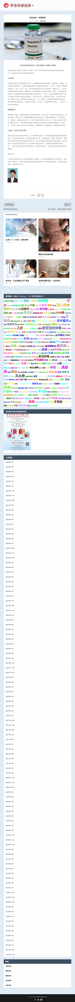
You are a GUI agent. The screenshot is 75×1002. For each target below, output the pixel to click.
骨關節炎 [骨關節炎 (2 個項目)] (59, 376)
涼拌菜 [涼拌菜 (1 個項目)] (29, 380)
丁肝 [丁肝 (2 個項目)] (14, 349)
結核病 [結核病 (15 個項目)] (43, 300)
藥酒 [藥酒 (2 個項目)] (58, 317)
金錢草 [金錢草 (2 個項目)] (6, 301)
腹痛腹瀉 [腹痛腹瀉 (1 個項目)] (36, 313)
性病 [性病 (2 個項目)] (16, 391)
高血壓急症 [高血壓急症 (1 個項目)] (56, 380)
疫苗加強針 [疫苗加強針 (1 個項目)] (65, 342)
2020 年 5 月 (9, 811)
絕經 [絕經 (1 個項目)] (38, 353)
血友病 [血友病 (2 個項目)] (54, 363)
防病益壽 (8, 980)
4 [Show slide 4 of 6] (18, 451)
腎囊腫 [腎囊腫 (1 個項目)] (48, 364)
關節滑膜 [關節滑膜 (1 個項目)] (53, 332)
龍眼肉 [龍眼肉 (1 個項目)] (12, 357)
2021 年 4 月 (9, 759)
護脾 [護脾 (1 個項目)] (25, 321)
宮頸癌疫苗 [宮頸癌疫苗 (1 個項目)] (19, 357)
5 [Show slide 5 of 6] (20, 451)
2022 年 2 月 (9, 711)
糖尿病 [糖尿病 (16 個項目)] (61, 345)
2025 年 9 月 (9, 505)
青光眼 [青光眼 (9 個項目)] (42, 391)
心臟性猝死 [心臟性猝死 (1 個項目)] (64, 384)
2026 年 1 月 (9, 486)
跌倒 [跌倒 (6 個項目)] (44, 349)
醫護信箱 (8, 976)
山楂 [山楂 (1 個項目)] (36, 305)
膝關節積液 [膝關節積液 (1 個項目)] (67, 402)
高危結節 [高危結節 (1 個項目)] (35, 380)
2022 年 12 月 (10, 663)
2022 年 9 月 (9, 677)
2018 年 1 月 (9, 945)
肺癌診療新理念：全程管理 (49, 280)
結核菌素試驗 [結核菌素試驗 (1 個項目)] (8, 395)
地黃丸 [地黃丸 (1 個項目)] (51, 335)
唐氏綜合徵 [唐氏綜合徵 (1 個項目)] (48, 339)
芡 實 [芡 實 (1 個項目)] (5, 317)
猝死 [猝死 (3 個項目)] (34, 353)
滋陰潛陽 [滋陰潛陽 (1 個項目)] (21, 388)
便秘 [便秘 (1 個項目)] (47, 372)
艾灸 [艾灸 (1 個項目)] (47, 332)
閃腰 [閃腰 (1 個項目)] (21, 380)
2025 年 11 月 (10, 495)
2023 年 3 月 (9, 648)
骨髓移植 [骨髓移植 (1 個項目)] (68, 313)
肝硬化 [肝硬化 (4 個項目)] (61, 335)
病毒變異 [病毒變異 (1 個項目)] (42, 335)
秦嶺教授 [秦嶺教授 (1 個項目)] (31, 360)
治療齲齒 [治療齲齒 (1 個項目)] (18, 364)
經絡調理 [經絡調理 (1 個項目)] (20, 339)
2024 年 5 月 (9, 582)
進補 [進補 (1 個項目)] (19, 372)
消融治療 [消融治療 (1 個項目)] (42, 372)
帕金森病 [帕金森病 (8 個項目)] (24, 391)
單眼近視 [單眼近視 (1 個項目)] (9, 350)
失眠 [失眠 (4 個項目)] (39, 331)
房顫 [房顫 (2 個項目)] (44, 363)
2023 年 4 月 (9, 644)
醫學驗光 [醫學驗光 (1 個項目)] (12, 380)
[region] (17, 433)
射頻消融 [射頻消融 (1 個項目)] (20, 313)
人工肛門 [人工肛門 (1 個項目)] (36, 309)
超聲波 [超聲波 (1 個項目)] (29, 353)
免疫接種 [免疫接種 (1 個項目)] (14, 388)
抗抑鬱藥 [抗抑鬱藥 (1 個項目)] (31, 372)
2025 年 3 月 (9, 534)
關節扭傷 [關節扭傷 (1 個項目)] (65, 350)
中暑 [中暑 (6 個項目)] (15, 353)
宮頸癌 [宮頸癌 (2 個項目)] (57, 383)
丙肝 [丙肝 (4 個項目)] (67, 352)
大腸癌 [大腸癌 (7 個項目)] (43, 305)
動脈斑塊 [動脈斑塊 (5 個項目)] (12, 324)
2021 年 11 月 (10, 725)
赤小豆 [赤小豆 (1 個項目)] (10, 317)
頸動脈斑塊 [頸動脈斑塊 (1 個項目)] (15, 360)
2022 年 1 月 (9, 715)
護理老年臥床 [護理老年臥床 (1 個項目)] (15, 321)
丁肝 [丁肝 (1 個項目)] (38, 346)
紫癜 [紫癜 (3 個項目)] (16, 405)
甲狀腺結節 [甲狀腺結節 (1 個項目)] (47, 324)
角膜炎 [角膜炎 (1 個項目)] (42, 346)
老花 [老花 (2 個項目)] (44, 317)
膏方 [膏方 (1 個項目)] (26, 395)
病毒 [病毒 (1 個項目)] (24, 317)
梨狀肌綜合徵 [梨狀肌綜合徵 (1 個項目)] (21, 350)
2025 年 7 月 (9, 515)
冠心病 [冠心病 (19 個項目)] (61, 305)
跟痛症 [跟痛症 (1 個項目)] (9, 305)
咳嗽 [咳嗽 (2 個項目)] (64, 328)
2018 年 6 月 (9, 921)
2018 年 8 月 (9, 912)
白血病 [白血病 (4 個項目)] (53, 394)
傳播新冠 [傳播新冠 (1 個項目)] (9, 335)
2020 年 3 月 (9, 821)
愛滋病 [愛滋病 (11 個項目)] (28, 312)
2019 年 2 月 (9, 883)
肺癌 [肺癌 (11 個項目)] (32, 402)
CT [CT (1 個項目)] (13, 392)
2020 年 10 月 (10, 787)
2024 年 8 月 (9, 567)
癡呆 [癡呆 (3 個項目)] (62, 379)
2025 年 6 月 (9, 519)
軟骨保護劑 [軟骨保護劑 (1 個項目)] (34, 406)
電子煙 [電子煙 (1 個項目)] (27, 305)
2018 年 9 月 (9, 907)
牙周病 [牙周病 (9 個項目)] (58, 402)
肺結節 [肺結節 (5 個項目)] (22, 405)
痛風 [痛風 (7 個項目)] (49, 305)
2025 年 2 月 (9, 539)
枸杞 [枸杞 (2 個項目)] (36, 363)
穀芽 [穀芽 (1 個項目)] (44, 368)
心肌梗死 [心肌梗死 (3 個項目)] (33, 300)
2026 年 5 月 (9, 467)
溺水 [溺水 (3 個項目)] (33, 320)
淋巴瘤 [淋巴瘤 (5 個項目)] (47, 312)
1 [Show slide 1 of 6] (14, 451)
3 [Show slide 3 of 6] (17, 451)
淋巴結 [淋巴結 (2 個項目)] (36, 398)
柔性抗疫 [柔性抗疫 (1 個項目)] (13, 328)
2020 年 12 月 (10, 778)
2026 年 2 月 (9, 481)
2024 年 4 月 (9, 586)
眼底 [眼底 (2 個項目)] (22, 398)
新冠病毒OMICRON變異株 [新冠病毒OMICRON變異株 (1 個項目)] (57, 301)
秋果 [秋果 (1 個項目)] (16, 384)
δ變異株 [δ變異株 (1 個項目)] (8, 398)
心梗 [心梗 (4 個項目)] (59, 363)
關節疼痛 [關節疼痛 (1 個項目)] (32, 335)
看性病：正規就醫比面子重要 (17, 280)
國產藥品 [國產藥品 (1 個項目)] (65, 364)
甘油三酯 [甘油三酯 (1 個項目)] (35, 357)
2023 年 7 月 (9, 629)
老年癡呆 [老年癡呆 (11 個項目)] (63, 320)
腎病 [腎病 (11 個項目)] (14, 372)
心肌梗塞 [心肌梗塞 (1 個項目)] (46, 388)
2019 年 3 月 (9, 878)
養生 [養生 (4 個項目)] (6, 363)
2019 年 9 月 (9, 849)
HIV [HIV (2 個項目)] (14, 317)
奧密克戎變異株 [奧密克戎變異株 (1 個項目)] (18, 395)
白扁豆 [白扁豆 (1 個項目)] (47, 398)
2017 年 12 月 (10, 950)
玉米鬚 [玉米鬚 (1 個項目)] (49, 317)
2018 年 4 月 (9, 931)
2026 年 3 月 (9, 476)
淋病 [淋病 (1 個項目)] (9, 372)
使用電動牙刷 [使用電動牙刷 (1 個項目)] (61, 388)
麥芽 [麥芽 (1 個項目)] (40, 368)
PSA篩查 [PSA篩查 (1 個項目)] (61, 360)
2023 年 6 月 (9, 634)
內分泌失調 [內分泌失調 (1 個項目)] (30, 317)
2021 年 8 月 (9, 739)
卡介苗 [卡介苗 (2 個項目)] (20, 301)
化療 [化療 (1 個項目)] (5, 360)
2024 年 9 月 (9, 562)
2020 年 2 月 (9, 825)
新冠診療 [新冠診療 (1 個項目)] (10, 406)
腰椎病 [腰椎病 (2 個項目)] (60, 395)
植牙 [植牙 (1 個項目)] (36, 324)
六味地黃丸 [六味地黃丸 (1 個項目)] (41, 376)
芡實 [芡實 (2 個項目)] (28, 363)
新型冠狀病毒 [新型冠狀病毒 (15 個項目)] (52, 328)
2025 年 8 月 (9, 510)
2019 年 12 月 (10, 835)
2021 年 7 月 (9, 744)
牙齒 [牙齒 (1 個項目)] (27, 406)
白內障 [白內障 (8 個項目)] (60, 312)
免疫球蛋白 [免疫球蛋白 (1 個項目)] (29, 376)
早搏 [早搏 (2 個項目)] (29, 321)
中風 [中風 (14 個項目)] (11, 383)
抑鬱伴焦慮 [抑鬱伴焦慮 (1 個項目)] (33, 339)
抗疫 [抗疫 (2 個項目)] (35, 342)
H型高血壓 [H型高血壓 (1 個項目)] (22, 353)
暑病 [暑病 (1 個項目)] (40, 364)
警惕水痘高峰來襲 (45, 254)
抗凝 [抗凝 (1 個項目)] (11, 368)
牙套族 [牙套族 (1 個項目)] (63, 317)
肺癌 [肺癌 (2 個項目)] (46, 360)
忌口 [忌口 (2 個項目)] (27, 335)
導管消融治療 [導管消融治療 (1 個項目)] (62, 398)
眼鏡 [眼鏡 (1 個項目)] (41, 313)
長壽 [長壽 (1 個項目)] (52, 350)
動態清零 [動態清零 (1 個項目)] (18, 402)
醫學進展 (8, 971)
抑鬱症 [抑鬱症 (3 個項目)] (54, 324)
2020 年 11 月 (10, 782)
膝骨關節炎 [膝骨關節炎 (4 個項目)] (50, 346)
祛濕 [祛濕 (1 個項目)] (10, 313)
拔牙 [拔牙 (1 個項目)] (47, 335)
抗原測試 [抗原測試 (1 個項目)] (41, 339)
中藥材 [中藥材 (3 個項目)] (53, 320)
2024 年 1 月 (9, 601)
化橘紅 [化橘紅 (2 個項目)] (22, 335)
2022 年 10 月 (10, 672)
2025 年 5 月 (9, 524)
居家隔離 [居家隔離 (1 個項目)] (15, 335)
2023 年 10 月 (10, 615)
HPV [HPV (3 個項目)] (36, 372)
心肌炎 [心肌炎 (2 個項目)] (30, 388)
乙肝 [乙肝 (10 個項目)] (20, 328)
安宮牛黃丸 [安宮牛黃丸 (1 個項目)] (34, 392)
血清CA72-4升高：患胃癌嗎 (17, 240)
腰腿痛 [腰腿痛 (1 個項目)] (51, 384)
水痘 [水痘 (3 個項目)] (51, 402)
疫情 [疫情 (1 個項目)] (27, 332)
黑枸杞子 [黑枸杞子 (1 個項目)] (45, 384)
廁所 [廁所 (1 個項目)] (34, 346)
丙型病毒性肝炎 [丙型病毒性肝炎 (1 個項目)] (64, 392)
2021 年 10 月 (10, 730)
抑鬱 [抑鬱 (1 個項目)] (68, 324)
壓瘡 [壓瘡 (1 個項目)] (21, 321)
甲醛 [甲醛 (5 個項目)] (32, 305)
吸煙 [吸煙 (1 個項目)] (54, 305)
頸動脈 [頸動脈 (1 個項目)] (53, 313)
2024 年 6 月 (9, 577)
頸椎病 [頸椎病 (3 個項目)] (35, 383)
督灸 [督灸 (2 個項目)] (15, 301)
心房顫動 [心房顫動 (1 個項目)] (7, 357)
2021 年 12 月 (10, 720)
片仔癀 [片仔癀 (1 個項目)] (21, 360)
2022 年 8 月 (9, 682)
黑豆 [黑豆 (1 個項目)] (27, 368)
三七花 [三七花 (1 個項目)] (14, 313)
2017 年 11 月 (10, 955)
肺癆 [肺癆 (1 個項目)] (5, 406)
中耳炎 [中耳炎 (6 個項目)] (54, 398)
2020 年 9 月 (9, 792)
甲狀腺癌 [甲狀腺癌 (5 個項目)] (39, 359)
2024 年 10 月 (10, 558)
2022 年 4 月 (9, 701)
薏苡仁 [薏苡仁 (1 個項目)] (19, 368)
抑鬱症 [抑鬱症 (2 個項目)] (68, 335)
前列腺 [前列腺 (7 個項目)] (44, 309)
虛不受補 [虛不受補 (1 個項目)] (20, 324)
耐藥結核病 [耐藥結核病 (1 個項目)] (45, 342)
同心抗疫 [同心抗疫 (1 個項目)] (29, 342)
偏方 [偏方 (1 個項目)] (24, 368)
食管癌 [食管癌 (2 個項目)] (46, 402)
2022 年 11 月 (10, 668)
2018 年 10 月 (10, 902)
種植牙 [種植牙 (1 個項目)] (54, 317)
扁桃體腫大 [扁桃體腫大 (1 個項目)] (54, 392)
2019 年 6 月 (9, 864)
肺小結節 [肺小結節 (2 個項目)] (38, 317)
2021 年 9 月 (9, 735)
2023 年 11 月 (10, 610)
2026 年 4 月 (9, 472)
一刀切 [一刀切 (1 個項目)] (42, 398)
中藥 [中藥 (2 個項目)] (25, 379)
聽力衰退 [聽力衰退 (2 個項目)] (33, 332)
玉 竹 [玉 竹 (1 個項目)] (64, 324)
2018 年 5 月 (9, 926)
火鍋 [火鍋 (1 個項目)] (31, 309)
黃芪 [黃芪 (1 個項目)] (40, 384)
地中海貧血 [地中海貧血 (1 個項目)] (8, 342)
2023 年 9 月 (9, 620)
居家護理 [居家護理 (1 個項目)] (19, 332)
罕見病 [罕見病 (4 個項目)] (57, 349)
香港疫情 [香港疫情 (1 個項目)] (15, 342)
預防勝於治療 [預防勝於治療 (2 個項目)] (59, 353)
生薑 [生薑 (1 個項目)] (56, 335)
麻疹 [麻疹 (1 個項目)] (63, 357)
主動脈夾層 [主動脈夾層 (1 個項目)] (45, 321)
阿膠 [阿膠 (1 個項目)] (25, 388)
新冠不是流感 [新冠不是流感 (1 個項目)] (33, 395)
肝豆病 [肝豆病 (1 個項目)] (14, 339)
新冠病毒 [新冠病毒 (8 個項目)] (43, 356)
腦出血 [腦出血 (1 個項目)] (8, 346)
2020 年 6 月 (9, 806)
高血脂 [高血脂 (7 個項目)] (53, 372)
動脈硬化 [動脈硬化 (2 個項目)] (56, 338)
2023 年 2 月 (9, 653)
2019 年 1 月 (9, 888)
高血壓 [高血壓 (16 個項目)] (20, 376)
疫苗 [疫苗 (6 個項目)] (26, 300)
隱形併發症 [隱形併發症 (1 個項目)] (16, 398)
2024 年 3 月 (9, 591)
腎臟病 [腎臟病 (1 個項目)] (58, 368)
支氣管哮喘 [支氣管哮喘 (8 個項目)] (25, 383)
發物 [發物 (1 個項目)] (57, 332)
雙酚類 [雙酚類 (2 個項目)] (55, 360)
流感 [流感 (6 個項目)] (50, 353)
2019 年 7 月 (9, 859)
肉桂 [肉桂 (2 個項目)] (11, 301)
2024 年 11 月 (10, 553)
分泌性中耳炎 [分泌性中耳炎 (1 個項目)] (66, 309)
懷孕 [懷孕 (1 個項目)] (50, 360)
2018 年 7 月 (9, 916)
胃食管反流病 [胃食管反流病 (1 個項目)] (43, 380)
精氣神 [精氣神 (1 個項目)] (35, 350)
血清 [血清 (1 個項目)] (65, 360)
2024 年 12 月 (10, 548)
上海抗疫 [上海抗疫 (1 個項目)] (51, 309)
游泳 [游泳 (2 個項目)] (40, 324)
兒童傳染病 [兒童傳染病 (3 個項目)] (29, 324)
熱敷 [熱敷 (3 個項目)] (6, 312)
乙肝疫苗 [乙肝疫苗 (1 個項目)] (53, 388)
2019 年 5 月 (9, 868)
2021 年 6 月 (9, 749)
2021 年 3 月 (9, 763)
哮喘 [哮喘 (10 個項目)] (53, 367)
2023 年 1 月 (9, 658)
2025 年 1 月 (9, 543)
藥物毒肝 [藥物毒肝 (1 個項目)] (26, 328)
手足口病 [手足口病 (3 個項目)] (14, 309)
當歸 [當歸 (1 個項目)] (49, 350)
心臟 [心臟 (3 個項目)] (19, 346)
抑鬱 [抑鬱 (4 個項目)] (65, 376)
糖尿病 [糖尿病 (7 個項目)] (11, 332)
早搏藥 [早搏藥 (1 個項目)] (40, 395)
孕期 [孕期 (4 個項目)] (12, 401)
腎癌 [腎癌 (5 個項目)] (58, 341)
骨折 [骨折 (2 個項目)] (17, 379)
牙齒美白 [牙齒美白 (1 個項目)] (25, 402)
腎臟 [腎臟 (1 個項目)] (69, 360)
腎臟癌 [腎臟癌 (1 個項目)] (67, 357)
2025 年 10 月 (10, 500)
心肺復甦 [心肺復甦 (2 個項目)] (29, 346)
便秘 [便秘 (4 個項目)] (67, 379)
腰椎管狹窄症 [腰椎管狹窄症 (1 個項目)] (38, 388)
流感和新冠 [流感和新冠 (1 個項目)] (39, 402)
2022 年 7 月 (9, 687)
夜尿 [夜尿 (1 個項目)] (23, 346)
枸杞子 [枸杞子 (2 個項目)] (11, 363)
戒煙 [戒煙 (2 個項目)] (40, 349)
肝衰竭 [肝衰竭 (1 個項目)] (60, 324)
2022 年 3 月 (9, 706)
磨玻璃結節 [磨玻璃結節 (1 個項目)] (16, 305)
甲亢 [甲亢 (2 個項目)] (44, 332)
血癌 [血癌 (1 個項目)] (44, 395)
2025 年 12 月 (10, 491)
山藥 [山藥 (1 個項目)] (50, 380)
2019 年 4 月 (9, 873)
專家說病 (43, 21)
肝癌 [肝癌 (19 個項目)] (7, 387)
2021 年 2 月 (9, 768)
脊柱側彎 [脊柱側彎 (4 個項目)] (33, 367)
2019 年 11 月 (10, 840)
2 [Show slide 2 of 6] (15, 451)
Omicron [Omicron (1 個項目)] (58, 309)
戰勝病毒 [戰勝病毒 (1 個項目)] (52, 342)
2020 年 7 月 (9, 802)
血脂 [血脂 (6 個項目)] (23, 363)
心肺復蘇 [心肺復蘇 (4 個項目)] (50, 376)
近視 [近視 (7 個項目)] (26, 338)
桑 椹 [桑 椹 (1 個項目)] (39, 342)
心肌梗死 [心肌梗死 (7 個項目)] (24, 309)
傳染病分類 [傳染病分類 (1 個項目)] (8, 339)
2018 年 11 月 (10, 897)
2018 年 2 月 (9, 940)
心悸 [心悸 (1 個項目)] (25, 360)
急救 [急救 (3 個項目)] (59, 372)
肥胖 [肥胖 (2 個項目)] (35, 376)
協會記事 (8, 985)
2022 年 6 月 (9, 692)
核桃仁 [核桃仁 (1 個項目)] (58, 357)
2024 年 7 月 (9, 572)
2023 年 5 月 (9, 639)
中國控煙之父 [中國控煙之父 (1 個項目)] (28, 398)
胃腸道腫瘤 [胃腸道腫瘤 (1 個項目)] (27, 357)
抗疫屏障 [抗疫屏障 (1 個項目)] (24, 372)
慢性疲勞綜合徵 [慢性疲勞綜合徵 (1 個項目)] (65, 339)
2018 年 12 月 (10, 892)
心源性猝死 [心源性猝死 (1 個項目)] (44, 353)
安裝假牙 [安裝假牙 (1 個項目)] (19, 317)
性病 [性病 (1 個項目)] (48, 392)
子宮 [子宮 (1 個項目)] (37, 335)
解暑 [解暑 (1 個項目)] (15, 368)
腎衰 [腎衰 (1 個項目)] (23, 332)
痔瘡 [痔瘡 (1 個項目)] (8, 360)
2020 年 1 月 (9, 830)
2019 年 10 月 (10, 845)
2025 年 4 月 (9, 529)
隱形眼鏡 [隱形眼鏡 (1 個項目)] (7, 328)
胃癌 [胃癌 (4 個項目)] (64, 372)
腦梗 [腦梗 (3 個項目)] (22, 305)
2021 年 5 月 (9, 754)
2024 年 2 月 (9, 596)
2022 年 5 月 (9, 696)
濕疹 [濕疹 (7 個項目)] (38, 320)
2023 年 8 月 (9, 625)
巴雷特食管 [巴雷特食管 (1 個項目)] (34, 328)
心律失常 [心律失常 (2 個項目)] (22, 342)
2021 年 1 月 (9, 773)
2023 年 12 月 (10, 606)
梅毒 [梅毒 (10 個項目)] (14, 346)
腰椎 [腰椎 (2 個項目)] (40, 328)
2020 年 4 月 (9, 816)
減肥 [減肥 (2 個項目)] (5, 383)
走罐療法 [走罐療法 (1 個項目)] (53, 357)
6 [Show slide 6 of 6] (21, 451)
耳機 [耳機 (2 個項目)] (48, 367)
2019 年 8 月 (9, 854)
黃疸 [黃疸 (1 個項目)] (32, 364)
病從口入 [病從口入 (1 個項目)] (29, 350)
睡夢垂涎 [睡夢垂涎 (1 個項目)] (12, 376)
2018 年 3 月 (9, 935)
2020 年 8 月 (9, 797)
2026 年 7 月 (9, 462)
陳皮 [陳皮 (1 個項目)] (48, 395)
